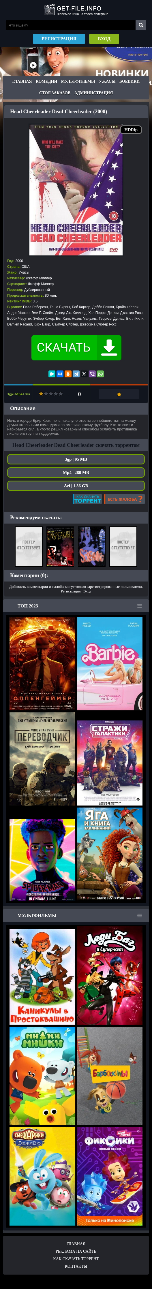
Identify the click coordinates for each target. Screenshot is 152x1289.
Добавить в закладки (119, 394)
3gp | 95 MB (76, 459)
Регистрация (59, 38)
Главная (22, 81)
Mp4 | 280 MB (76, 472)
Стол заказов (54, 93)
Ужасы (107, 81)
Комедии (46, 81)
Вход (104, 38)
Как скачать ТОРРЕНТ (76, 1259)
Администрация (93, 93)
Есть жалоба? (124, 499)
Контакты (76, 1266)
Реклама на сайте (76, 1251)
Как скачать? (87, 499)
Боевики (129, 81)
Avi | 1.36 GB (76, 485)
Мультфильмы (78, 81)
